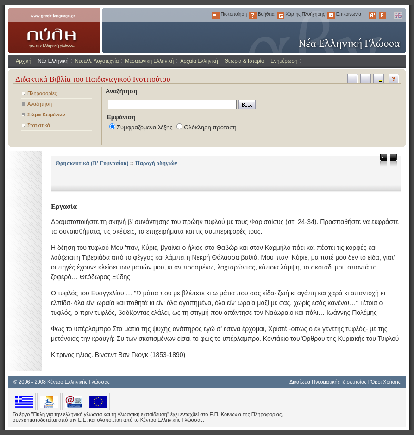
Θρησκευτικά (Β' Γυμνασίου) (92, 163)
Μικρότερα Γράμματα (382, 15)
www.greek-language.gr (54, 30)
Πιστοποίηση (216, 15)
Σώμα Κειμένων (46, 114)
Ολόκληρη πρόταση (210, 127)
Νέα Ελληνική (53, 61)
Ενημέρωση (283, 61)
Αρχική (23, 61)
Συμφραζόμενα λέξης (145, 127)
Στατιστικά (38, 125)
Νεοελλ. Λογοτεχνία (97, 61)
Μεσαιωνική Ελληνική (149, 61)
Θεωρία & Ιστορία (244, 61)
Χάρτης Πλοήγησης (280, 15)
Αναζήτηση (39, 104)
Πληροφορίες (42, 93)
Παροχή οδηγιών (156, 163)
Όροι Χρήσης (386, 381)
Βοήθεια (253, 15)
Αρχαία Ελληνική (199, 61)
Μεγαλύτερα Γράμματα (372, 15)
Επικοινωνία (331, 15)
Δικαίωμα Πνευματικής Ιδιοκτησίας (328, 381)
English (397, 15)
